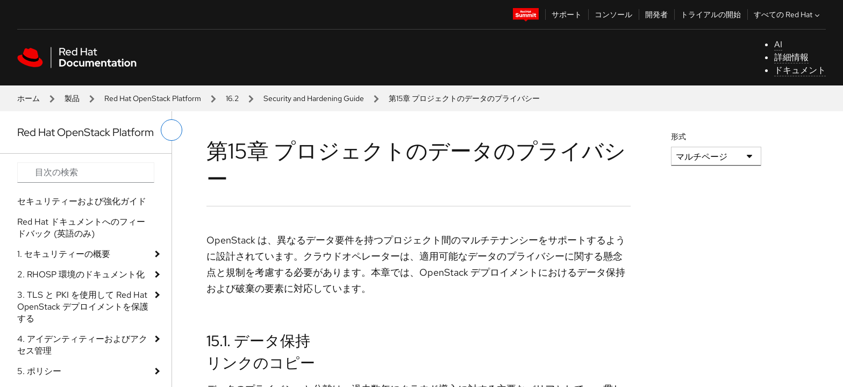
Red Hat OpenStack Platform (152, 98)
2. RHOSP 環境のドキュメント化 (81, 274)
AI (778, 44)
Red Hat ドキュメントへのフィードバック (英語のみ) (81, 227)
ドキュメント (800, 70)
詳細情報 (791, 57)
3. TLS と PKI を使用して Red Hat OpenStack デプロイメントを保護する (82, 306)
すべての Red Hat (788, 14)
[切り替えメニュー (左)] (171, 130)
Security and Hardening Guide (313, 98)
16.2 (232, 98)
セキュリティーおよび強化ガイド (81, 201)
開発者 (656, 14)
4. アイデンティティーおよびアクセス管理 (82, 344)
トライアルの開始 (711, 14)
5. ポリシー (39, 371)
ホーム (28, 98)
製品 (72, 98)
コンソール (613, 14)
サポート (567, 14)
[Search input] (85, 172)
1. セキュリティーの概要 (63, 254)
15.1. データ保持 (258, 341)
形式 (678, 136)
